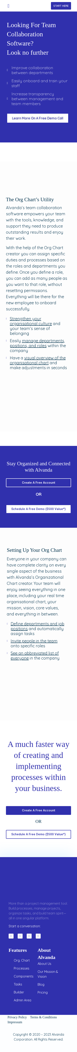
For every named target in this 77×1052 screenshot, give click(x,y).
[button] (8, 5)
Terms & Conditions (45, 1017)
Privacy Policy (17, 1017)
